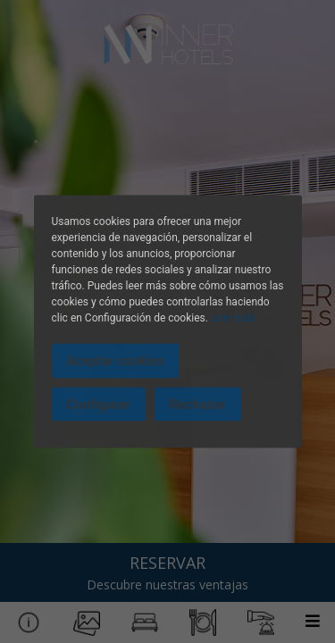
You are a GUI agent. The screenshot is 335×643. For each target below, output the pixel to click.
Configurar (98, 404)
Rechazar (198, 404)
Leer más (233, 318)
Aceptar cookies (115, 361)
